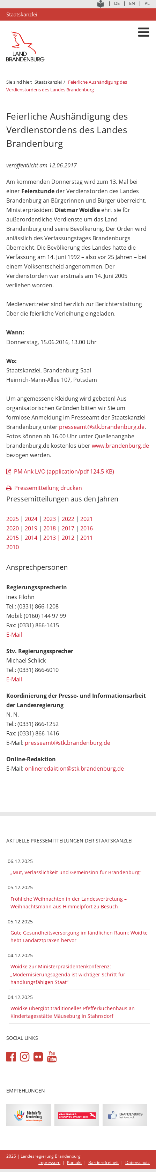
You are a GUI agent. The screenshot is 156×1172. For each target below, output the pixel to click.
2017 (68, 528)
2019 (31, 528)
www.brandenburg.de (120, 445)
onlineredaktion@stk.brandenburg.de (74, 768)
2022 (68, 519)
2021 (86, 519)
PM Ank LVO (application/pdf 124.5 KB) (64, 471)
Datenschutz (137, 1162)
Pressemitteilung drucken (48, 488)
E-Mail (14, 634)
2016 (86, 528)
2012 (68, 538)
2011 (86, 538)
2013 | (51, 538)
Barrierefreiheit (103, 1162)
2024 (31, 519)
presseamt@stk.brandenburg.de (101, 427)
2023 (49, 519)
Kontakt (74, 1162)
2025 (12, 519)
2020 (12, 528)
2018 (49, 528)
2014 (31, 538)
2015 (12, 538)
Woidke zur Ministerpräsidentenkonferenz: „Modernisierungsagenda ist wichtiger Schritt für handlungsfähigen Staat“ (67, 974)
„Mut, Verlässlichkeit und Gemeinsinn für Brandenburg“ (75, 872)
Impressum (49, 1162)
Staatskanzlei (48, 82)
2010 (12, 547)
